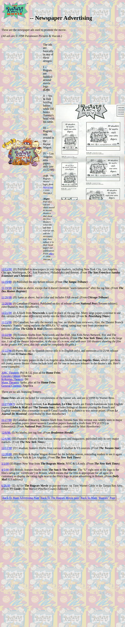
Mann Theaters (10, 382)
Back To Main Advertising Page (21, 497)
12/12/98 (6, 448)
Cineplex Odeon (10, 375)
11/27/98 (6, 419)
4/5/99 (5, 469)
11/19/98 (6, 281)
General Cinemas (11, 385)
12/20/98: (6, 454)
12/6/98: (6, 432)
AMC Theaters (9, 372)
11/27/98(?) (8, 404)
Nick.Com (48, 187)
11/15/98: (6, 269)
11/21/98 (6, 312)
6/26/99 (5, 485)
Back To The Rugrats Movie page (60, 497)
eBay (51, 253)
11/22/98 (6, 334)
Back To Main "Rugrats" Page (98, 497)
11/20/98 (6, 297)
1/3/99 (5, 463)
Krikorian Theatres (12, 379)
